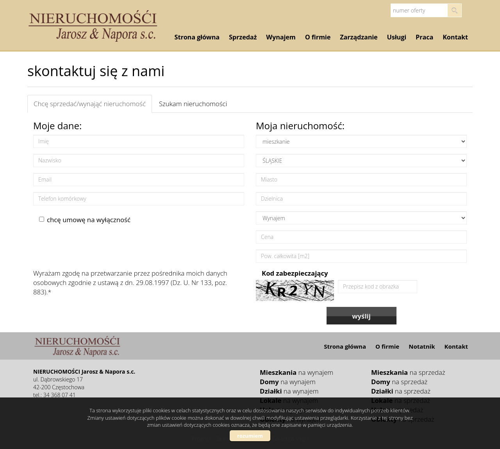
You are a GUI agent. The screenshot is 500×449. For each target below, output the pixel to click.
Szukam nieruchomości (193, 103)
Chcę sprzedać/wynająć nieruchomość (90, 103)
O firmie (317, 37)
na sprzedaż (408, 372)
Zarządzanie (358, 37)
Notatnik (422, 346)
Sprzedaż (243, 37)
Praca (424, 37)
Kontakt (455, 37)
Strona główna (197, 37)
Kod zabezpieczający (295, 273)
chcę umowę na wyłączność (84, 219)
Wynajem (280, 37)
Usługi (397, 37)
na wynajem (296, 372)
